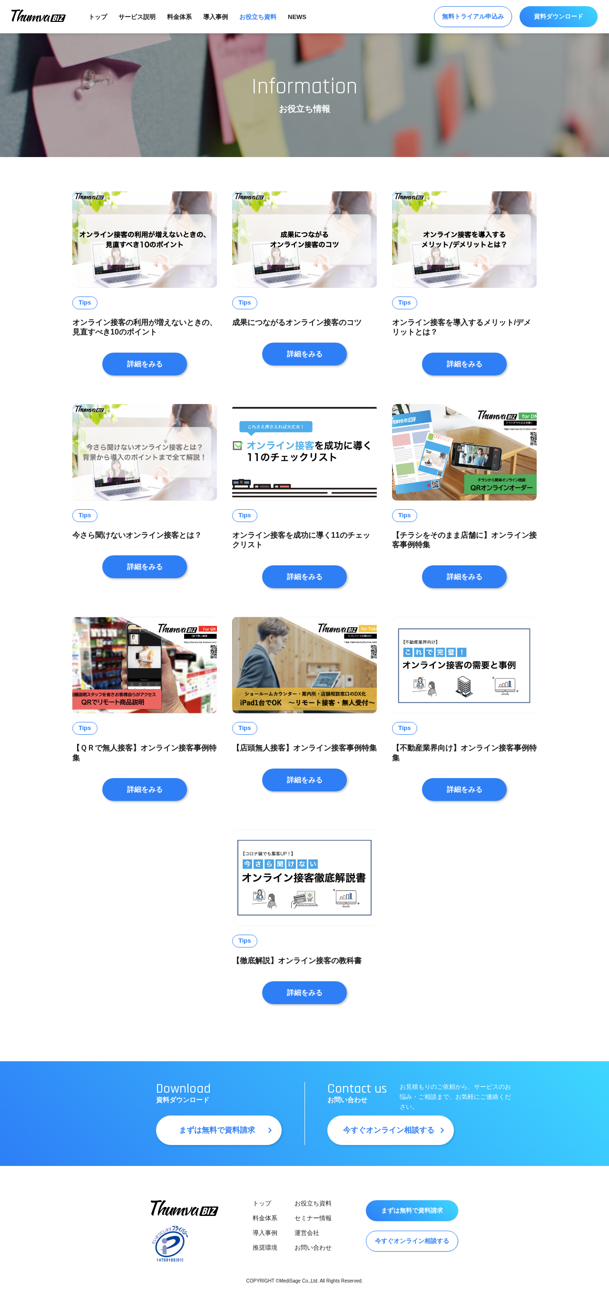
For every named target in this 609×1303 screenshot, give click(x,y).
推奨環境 (265, 1247)
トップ (97, 16)
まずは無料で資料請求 (217, 1130)
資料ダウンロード (558, 16)
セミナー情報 (313, 1218)
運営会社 (307, 1232)
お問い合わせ (313, 1247)
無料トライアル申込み (473, 16)
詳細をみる (145, 364)
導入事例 (215, 16)
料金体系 (179, 16)
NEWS (297, 16)
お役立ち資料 (257, 16)
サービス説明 (137, 16)
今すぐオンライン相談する (388, 1130)
